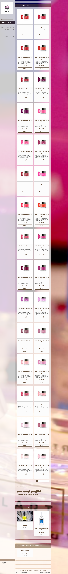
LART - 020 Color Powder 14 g (25, 278)
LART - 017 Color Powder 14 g (42, 215)
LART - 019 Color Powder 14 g (42, 246)
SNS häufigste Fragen (28, 570)
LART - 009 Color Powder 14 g (42, 89)
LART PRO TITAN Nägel (6, 25)
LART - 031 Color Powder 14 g (25, 435)
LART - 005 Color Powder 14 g (25, 89)
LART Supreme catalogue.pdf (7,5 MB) (29, 491)
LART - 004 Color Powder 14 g (42, 58)
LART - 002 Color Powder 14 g (42, 26)
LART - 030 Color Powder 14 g (42, 403)
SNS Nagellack (25, 523)
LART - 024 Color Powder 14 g (42, 309)
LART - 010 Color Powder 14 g (25, 121)
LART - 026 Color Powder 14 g (42, 340)
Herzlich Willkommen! (38, 570)
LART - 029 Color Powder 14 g (25, 403)
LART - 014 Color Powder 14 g (25, 183)
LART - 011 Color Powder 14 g (42, 121)
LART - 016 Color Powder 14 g (25, 215)
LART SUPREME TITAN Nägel (6, 27)
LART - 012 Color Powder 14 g (25, 152)
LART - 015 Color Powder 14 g (42, 183)
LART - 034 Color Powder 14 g (42, 466)
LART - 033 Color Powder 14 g (25, 466)
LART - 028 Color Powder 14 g (42, 372)
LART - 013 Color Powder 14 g (42, 152)
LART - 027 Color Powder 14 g (25, 372)
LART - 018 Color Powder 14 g (25, 246)
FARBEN (6, 36)
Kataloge (44, 570)
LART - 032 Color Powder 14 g (42, 435)
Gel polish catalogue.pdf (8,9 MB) (27, 495)
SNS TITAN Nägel (6, 29)
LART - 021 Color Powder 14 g (42, 278)
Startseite (18, 1)
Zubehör (6, 34)
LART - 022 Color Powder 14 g (25, 309)
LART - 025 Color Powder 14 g (25, 340)
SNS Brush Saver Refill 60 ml (41, 529)
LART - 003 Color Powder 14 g (25, 58)
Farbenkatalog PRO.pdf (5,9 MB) (27, 493)
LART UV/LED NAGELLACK (6, 31)
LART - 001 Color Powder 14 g (25, 26)
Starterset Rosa (25, 550)
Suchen (12, 18)
